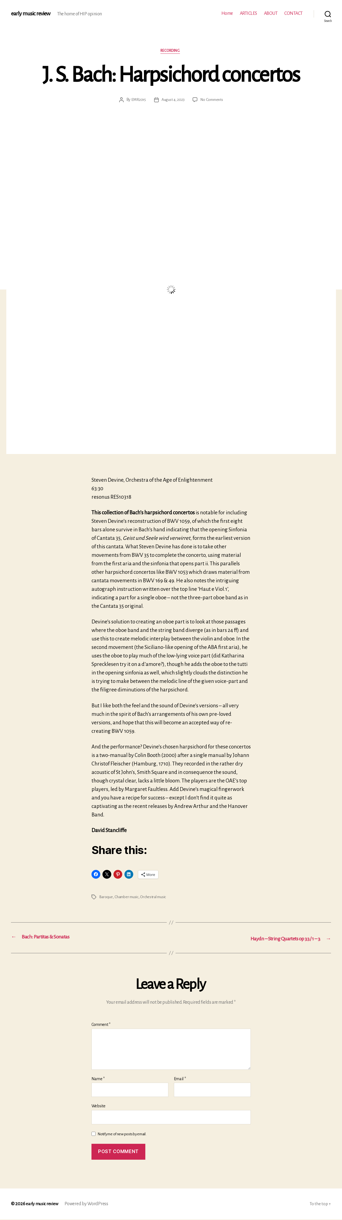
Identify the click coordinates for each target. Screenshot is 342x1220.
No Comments (212, 100)
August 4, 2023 (172, 100)
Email (180, 1079)
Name (98, 1079)
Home (227, 13)
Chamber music (128, 897)
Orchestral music (157, 897)
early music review (32, 13)
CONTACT (293, 13)
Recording (171, 52)
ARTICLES (248, 13)
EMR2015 (137, 100)
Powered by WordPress (89, 1204)
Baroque (106, 897)
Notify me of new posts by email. (122, 1134)
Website (98, 1106)
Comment (101, 1025)
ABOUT (271, 13)
